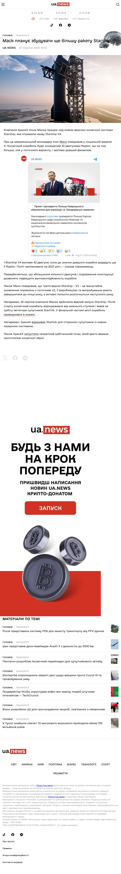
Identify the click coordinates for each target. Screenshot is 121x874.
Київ (41, 764)
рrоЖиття (60, 773)
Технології (22, 35)
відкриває (39, 322)
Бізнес (71, 764)
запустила (31, 333)
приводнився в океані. (19, 314)
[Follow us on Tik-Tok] (51, 25)
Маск (63, 141)
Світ (14, 764)
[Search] (118, 4)
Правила (7, 848)
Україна (27, 764)
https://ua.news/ (44, 785)
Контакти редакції (12, 862)
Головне (8, 35)
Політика (55, 764)
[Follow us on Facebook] (60, 25)
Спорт (105, 764)
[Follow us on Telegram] (69, 25)
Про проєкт (9, 841)
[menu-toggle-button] (3, 4)
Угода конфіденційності (16, 855)
